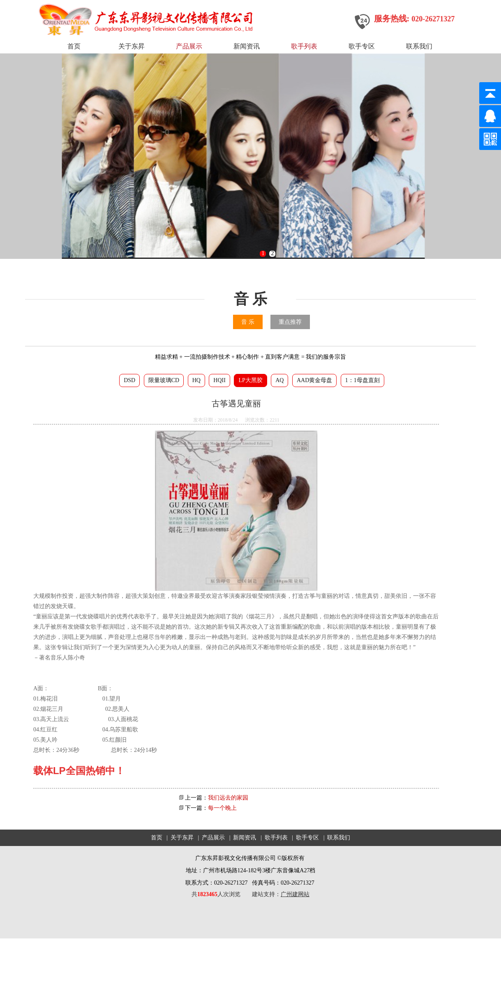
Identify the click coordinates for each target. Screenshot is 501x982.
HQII (219, 380)
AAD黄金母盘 (314, 380)
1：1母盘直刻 (362, 380)
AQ (279, 380)
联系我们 (419, 46)
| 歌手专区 (304, 837)
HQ (196, 380)
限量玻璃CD (163, 380)
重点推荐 (290, 322)
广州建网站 (295, 894)
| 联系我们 (336, 837)
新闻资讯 (246, 46)
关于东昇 (131, 46)
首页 (74, 46)
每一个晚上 (222, 808)
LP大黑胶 (250, 380)
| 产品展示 (210, 837)
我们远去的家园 (228, 798)
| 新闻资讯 (242, 837)
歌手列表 (304, 46)
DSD (129, 380)
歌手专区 (362, 46)
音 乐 (247, 322)
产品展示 (189, 46)
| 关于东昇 (179, 837)
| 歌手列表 (273, 837)
